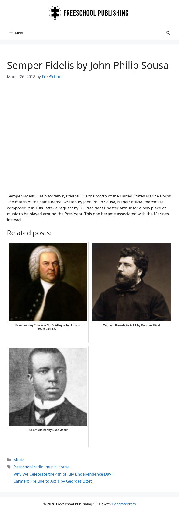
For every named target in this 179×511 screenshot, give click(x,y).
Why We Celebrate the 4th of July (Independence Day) (62, 474)
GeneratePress (124, 503)
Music (18, 459)
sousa (64, 466)
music (50, 466)
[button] (168, 33)
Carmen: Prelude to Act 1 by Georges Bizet (52, 481)
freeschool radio (28, 466)
